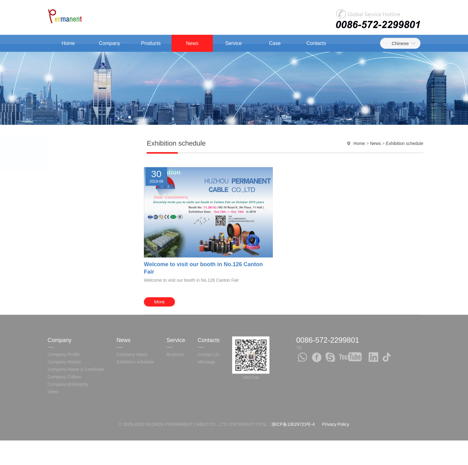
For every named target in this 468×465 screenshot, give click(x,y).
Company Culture (64, 348)
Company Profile (64, 326)
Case (275, 43)
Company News (65, 181)
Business (175, 326)
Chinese (400, 43)
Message (206, 333)
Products (151, 43)
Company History (64, 333)
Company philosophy (68, 356)
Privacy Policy (335, 396)
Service (233, 43)
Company (109, 43)
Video (53, 363)
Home (68, 43)
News (192, 43)
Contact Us (208, 326)
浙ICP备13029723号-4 (293, 396)
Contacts (316, 43)
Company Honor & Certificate (76, 341)
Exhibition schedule (70, 201)
